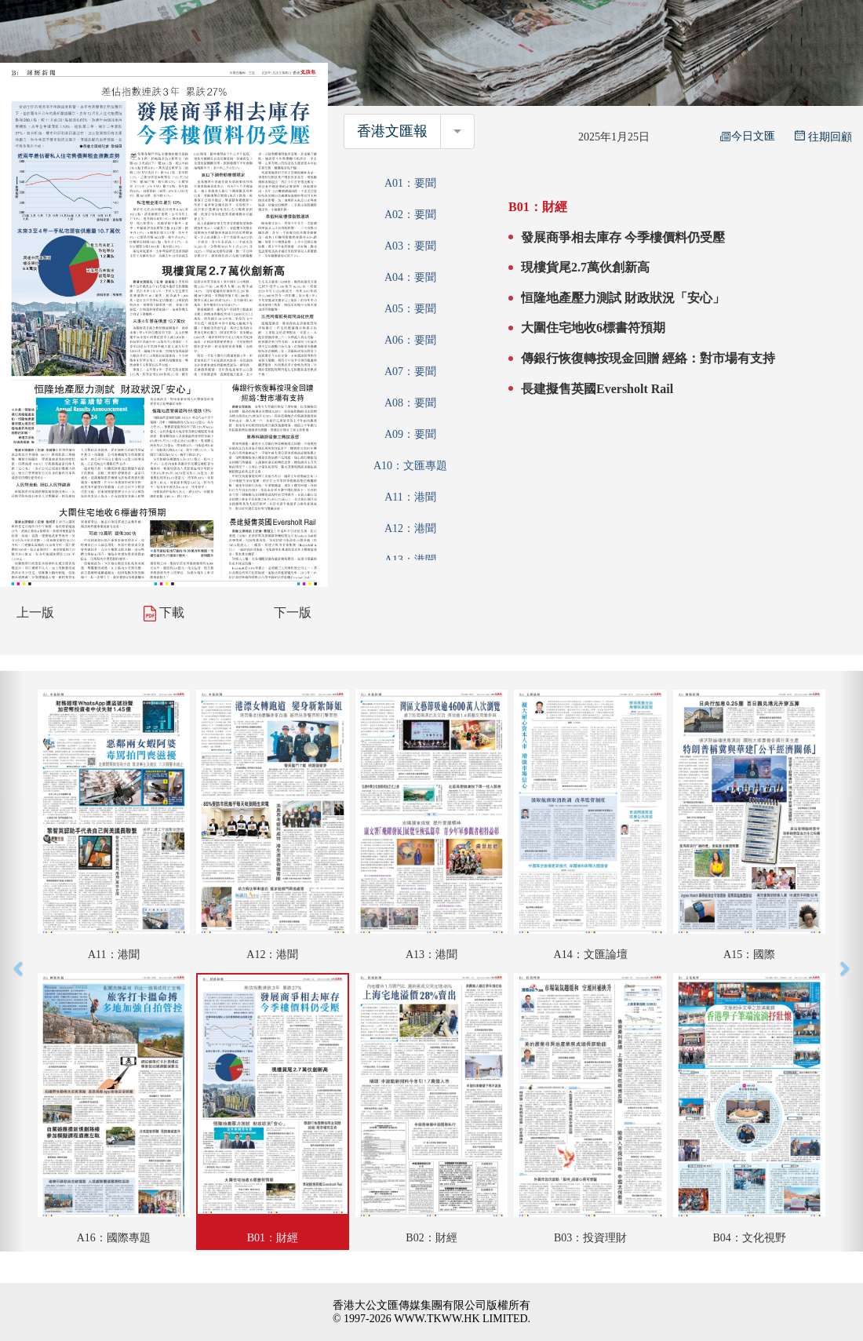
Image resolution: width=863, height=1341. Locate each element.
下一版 (292, 612)
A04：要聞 (410, 277)
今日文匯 (747, 136)
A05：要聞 (410, 309)
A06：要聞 (410, 340)
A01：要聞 (410, 183)
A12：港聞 (410, 528)
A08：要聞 (410, 403)
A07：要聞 (410, 371)
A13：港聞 (410, 560)
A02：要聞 (410, 214)
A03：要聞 (410, 246)
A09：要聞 (410, 434)
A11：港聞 (410, 497)
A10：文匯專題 (410, 466)
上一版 (35, 612)
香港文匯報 (392, 131)
